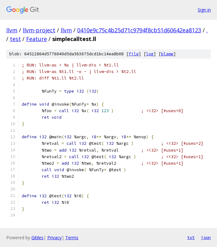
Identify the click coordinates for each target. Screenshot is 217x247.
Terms (71, 237)
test (15, 39)
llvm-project (39, 30)
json (206, 237)
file (134, 54)
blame (167, 54)
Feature (36, 39)
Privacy (54, 237)
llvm (11, 30)
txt (191, 237)
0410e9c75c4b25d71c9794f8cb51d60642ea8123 (139, 30)
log (150, 54)
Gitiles (37, 237)
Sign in (204, 10)
